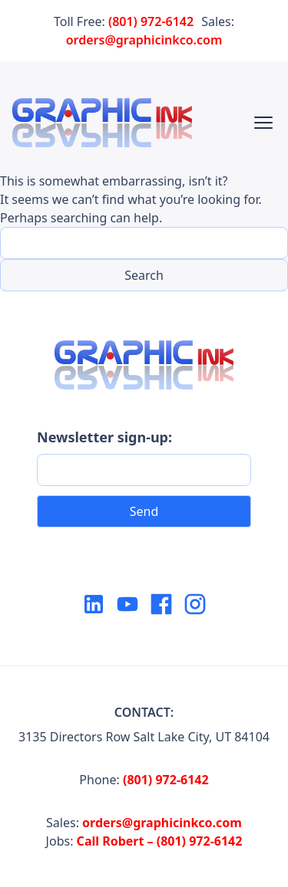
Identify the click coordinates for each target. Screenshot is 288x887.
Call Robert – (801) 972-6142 (160, 841)
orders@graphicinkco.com (144, 39)
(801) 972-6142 (151, 21)
